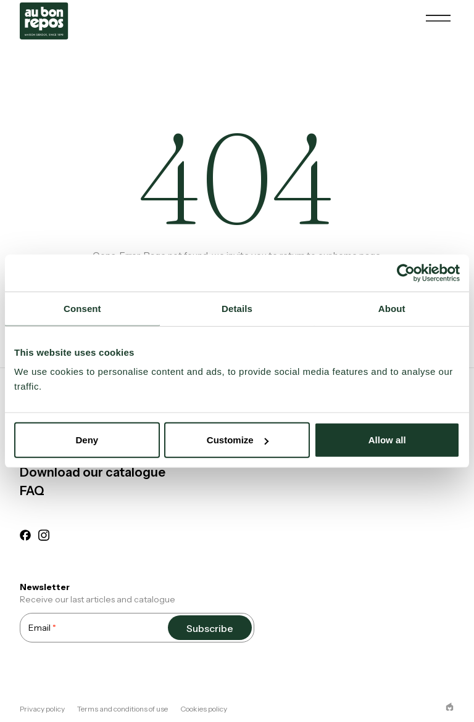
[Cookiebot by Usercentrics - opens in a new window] (406, 272)
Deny (86, 440)
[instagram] (43, 537)
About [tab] (391, 308)
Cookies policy (203, 708)
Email (42, 627)
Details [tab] (237, 308)
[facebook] (25, 537)
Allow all (387, 440)
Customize (237, 440)
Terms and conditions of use (122, 708)
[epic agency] (449, 707)
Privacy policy (42, 708)
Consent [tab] (82, 308)
